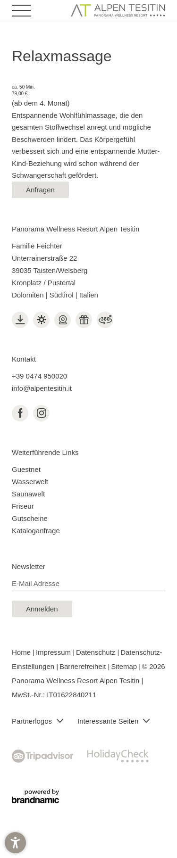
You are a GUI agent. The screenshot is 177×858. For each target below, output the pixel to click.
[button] (15, 842)
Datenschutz (97, 652)
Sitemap (125, 666)
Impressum (54, 652)
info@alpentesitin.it (42, 388)
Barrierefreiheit (83, 666)
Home (22, 652)
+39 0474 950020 (39, 376)
